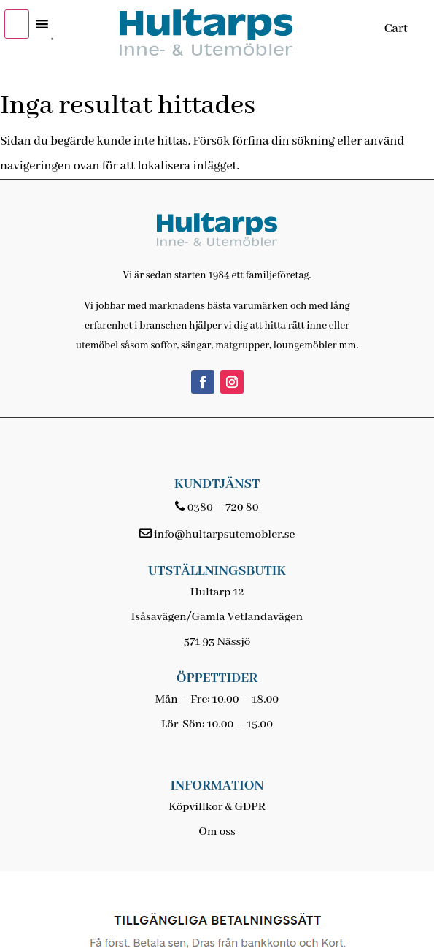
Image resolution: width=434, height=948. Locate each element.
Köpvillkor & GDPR (217, 807)
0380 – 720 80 (223, 507)
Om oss (216, 832)
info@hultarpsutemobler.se (224, 534)
